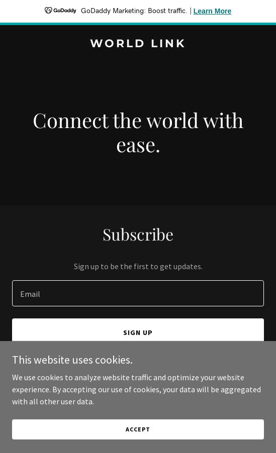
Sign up (138, 332)
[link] (138, 44)
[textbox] (138, 293)
